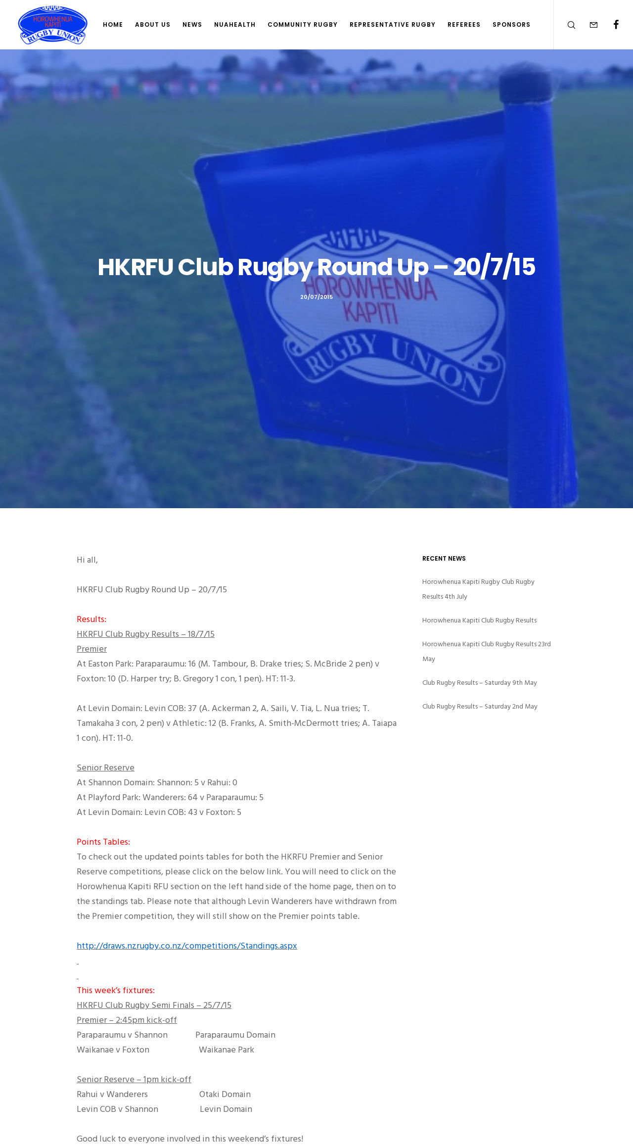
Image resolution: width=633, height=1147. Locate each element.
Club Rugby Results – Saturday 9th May (479, 682)
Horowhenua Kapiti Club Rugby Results (479, 620)
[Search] (565, 24)
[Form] (587, 24)
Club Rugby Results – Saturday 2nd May (480, 706)
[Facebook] (609, 24)
